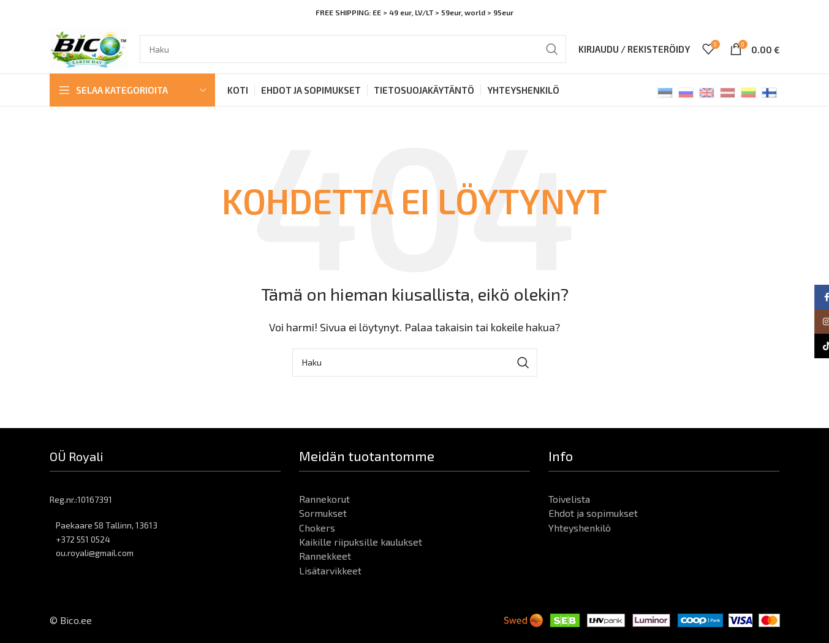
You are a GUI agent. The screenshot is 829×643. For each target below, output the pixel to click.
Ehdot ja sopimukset (593, 513)
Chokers (317, 527)
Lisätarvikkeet (330, 570)
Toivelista (569, 499)
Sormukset (323, 513)
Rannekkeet (325, 556)
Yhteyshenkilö (579, 527)
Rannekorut (324, 499)
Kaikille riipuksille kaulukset (360, 541)
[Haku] (353, 49)
